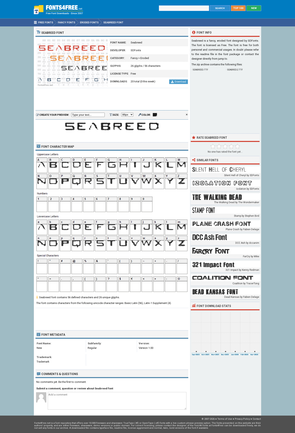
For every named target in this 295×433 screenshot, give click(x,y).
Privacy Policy (242, 419)
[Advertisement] (111, 99)
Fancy (134, 58)
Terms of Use (224, 419)
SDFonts (136, 50)
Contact (257, 419)
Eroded (144, 58)
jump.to (222, 58)
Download (178, 81)
